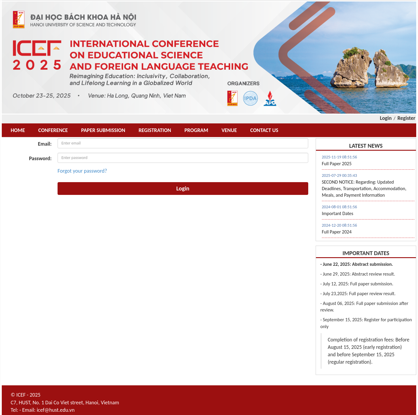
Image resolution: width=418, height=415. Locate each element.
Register (406, 118)
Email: (45, 144)
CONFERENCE (53, 130)
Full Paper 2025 (337, 163)
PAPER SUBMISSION (103, 130)
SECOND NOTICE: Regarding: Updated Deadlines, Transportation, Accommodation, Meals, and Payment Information (364, 188)
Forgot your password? (82, 171)
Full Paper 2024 (337, 232)
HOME (18, 130)
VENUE (229, 130)
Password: (40, 158)
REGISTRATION (155, 130)
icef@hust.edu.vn (56, 410)
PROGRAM (196, 130)
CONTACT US (264, 130)
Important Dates (337, 213)
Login (386, 118)
